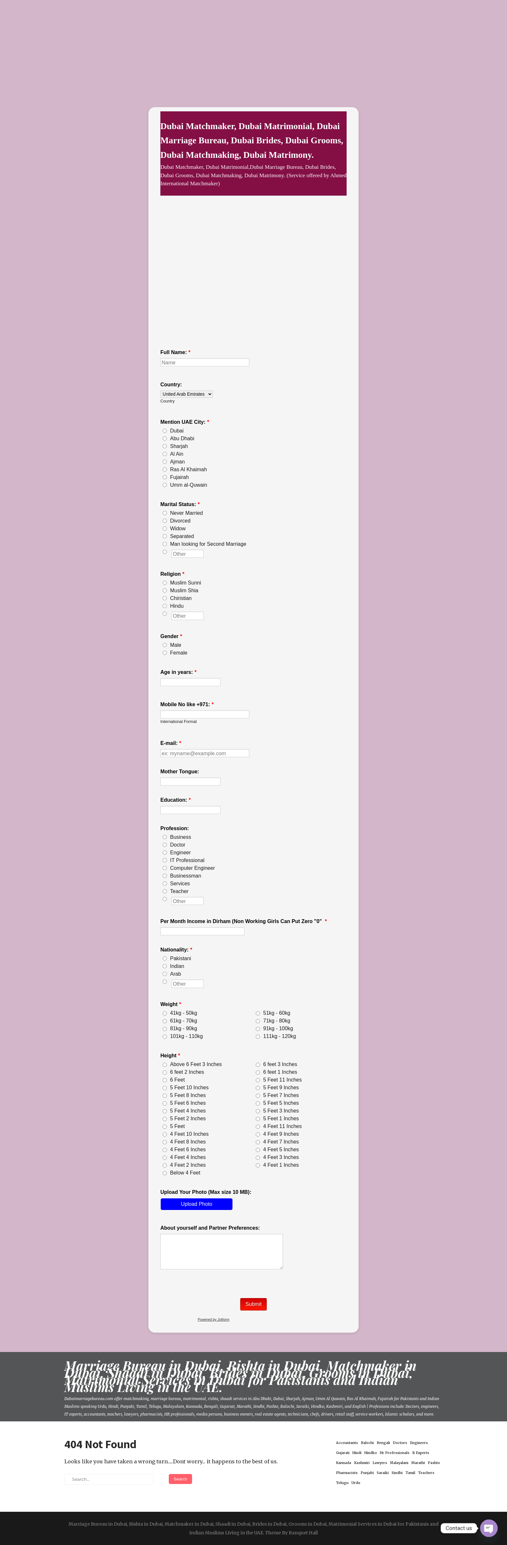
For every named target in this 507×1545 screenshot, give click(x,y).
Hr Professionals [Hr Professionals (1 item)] (394, 1453)
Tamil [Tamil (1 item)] (410, 1473)
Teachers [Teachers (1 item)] (426, 1473)
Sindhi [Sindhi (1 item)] (397, 1473)
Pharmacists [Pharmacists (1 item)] (347, 1473)
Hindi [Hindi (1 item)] (356, 1453)
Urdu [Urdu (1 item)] (355, 1483)
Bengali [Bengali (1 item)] (383, 1443)
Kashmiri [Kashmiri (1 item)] (362, 1463)
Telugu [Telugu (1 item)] (342, 1483)
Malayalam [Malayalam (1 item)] (399, 1463)
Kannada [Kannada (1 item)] (343, 1463)
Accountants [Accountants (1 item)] (347, 1443)
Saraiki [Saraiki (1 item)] (383, 1473)
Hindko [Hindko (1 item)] (370, 1453)
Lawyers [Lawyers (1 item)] (379, 1463)
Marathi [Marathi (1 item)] (418, 1463)
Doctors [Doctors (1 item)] (400, 1443)
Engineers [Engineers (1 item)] (419, 1443)
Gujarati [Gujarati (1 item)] (343, 1453)
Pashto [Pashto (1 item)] (434, 1463)
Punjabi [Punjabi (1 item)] (367, 1473)
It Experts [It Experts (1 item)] (420, 1453)
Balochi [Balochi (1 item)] (367, 1443)
